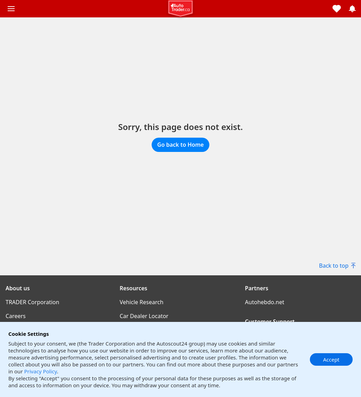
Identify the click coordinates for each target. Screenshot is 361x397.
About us (18, 288)
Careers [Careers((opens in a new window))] (16, 316)
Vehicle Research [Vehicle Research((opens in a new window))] (141, 302)
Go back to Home (180, 144)
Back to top (337, 265)
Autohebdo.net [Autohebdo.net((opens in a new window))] (264, 302)
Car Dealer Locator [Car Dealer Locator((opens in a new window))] (144, 316)
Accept (331, 359)
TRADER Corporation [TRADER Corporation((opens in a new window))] (32, 302)
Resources (133, 288)
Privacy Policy (40, 371)
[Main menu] (11, 8)
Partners (256, 288)
